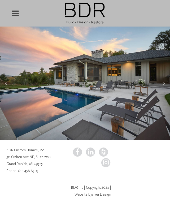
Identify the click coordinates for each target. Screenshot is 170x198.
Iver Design (102, 194)
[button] (6, 83)
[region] (85, 83)
